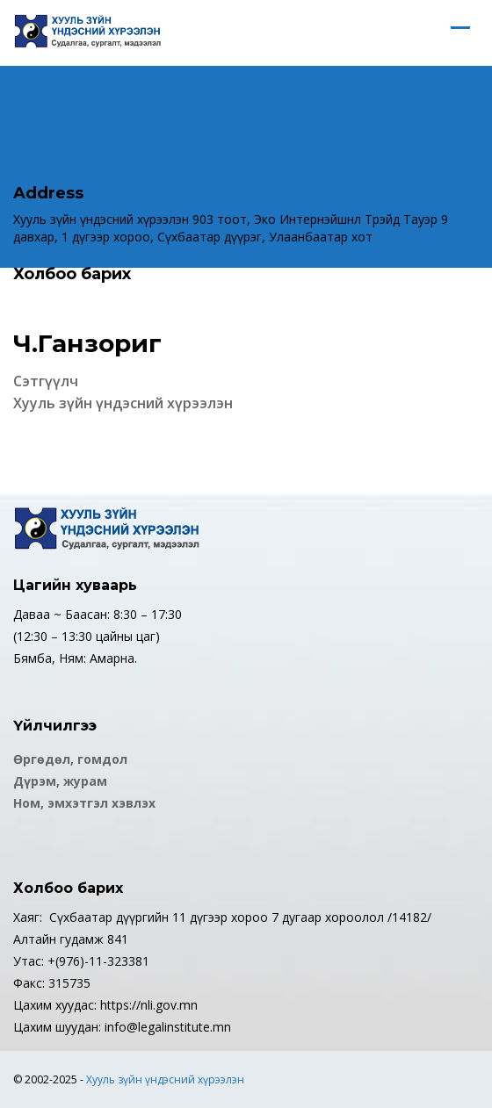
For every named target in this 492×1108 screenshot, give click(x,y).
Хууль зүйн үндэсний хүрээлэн (165, 1079)
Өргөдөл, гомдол (70, 759)
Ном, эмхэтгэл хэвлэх (84, 803)
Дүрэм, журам (60, 781)
